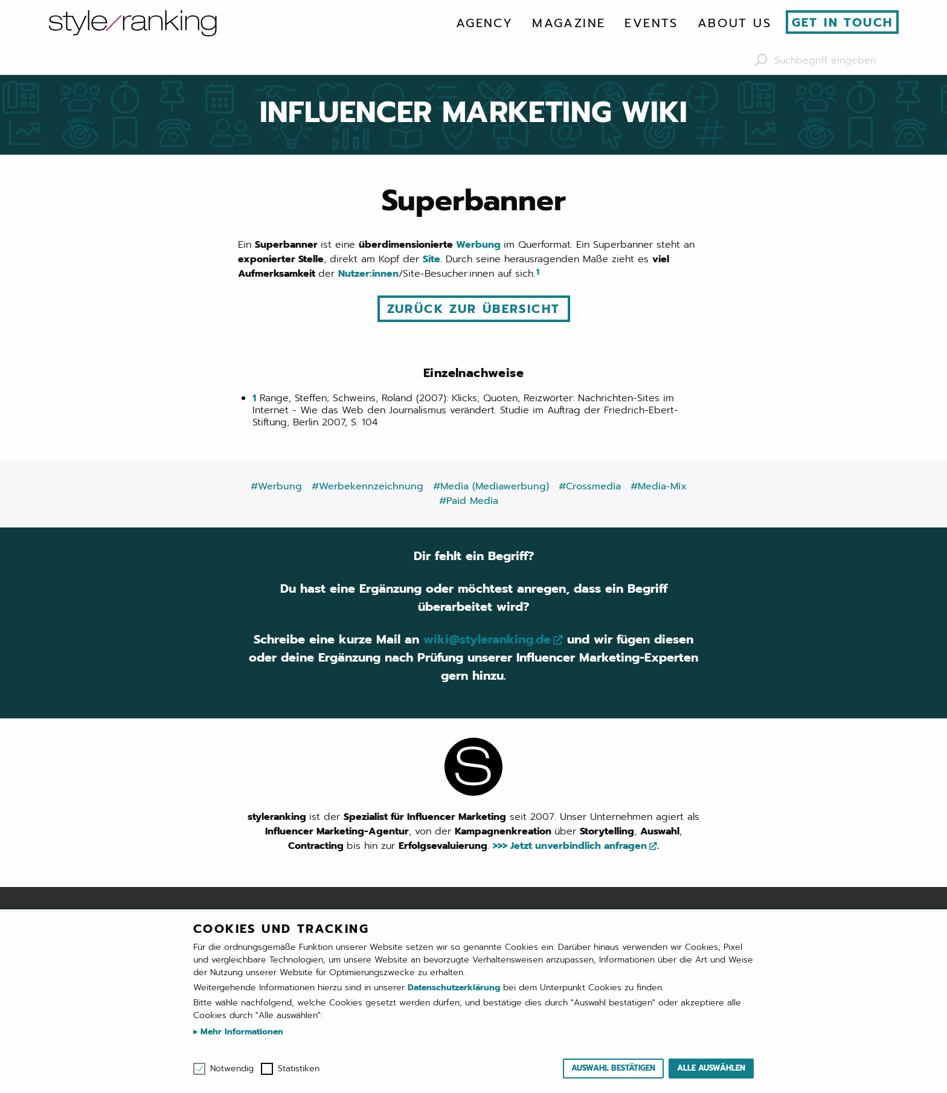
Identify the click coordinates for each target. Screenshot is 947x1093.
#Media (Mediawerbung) (491, 486)
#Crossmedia (590, 486)
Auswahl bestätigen (613, 1068)
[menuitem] (484, 23)
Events (651, 23)
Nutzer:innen (368, 273)
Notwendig (232, 1069)
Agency (484, 23)
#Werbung (276, 486)
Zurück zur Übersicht (473, 309)
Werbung (480, 244)
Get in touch (842, 22)
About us (734, 23)
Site (431, 259)
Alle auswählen (711, 1068)
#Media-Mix (659, 486)
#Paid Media (468, 501)
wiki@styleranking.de (487, 639)
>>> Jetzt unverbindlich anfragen (570, 846)
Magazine (568, 23)
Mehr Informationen (240, 1031)
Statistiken (298, 1069)
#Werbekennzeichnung (367, 486)
